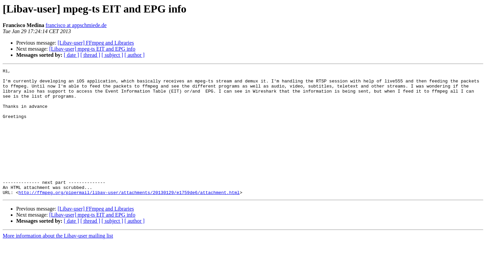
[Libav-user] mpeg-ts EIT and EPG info (92, 49)
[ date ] (71, 55)
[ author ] (135, 55)
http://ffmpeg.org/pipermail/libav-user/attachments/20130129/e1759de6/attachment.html (129, 218)
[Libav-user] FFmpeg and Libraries (96, 43)
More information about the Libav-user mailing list (58, 261)
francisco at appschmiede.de (76, 25)
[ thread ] (90, 55)
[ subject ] (112, 55)
